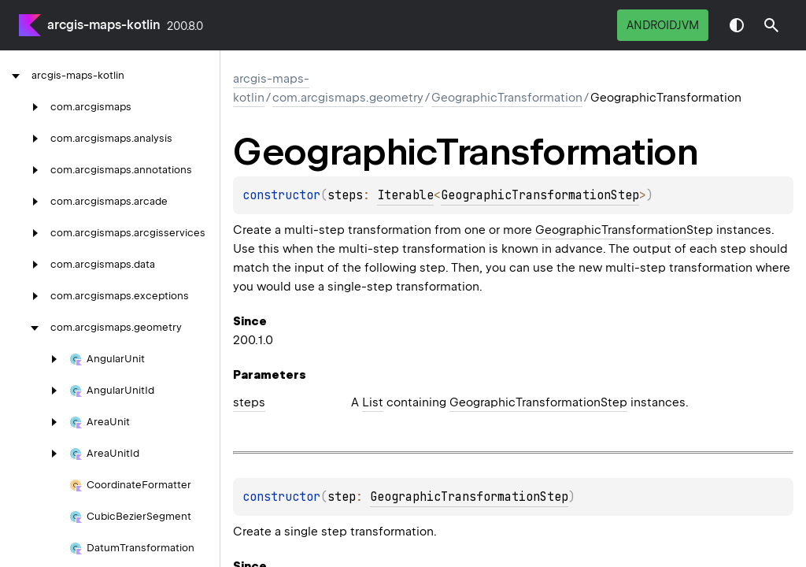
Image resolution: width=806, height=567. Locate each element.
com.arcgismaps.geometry (347, 98)
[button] (771, 25)
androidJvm (663, 25)
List (372, 402)
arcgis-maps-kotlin (104, 24)
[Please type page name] (771, 25)
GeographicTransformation (506, 98)
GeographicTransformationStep (540, 195)
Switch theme (736, 25)
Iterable (405, 195)
